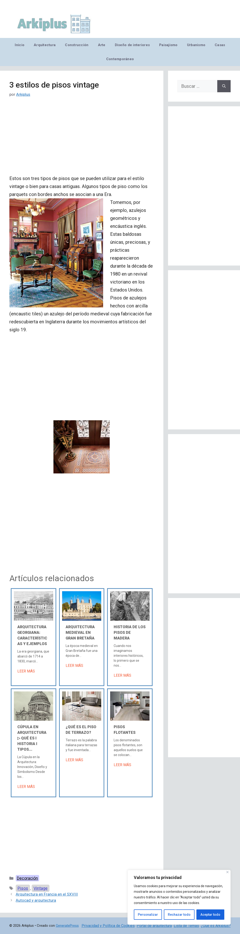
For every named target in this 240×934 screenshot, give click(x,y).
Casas (220, 45)
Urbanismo (196, 45)
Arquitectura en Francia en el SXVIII (47, 894)
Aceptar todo (210, 914)
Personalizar (148, 914)
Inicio (19, 45)
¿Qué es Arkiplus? (216, 925)
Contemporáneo (120, 59)
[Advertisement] (81, 140)
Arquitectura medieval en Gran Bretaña (80, 632)
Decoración (27, 878)
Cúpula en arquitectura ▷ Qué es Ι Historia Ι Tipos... (31, 738)
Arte (101, 45)
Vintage (41, 888)
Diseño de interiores (132, 45)
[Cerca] (227, 872)
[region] (179, 897)
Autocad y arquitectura (36, 900)
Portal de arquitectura (154, 925)
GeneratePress (67, 925)
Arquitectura (45, 45)
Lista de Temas (186, 925)
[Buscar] (224, 86)
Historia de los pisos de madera (130, 632)
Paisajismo (168, 45)
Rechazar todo (179, 914)
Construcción (76, 45)
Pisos (23, 888)
